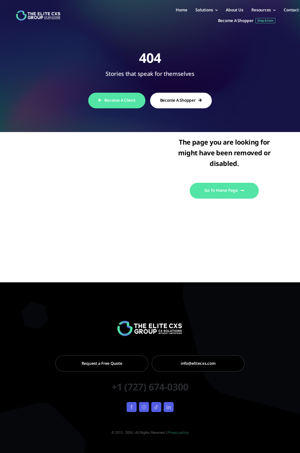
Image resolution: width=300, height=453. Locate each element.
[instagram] (144, 407)
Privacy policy (178, 432)
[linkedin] (169, 407)
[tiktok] (156, 407)
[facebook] (132, 407)
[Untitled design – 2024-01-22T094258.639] (38, 11)
